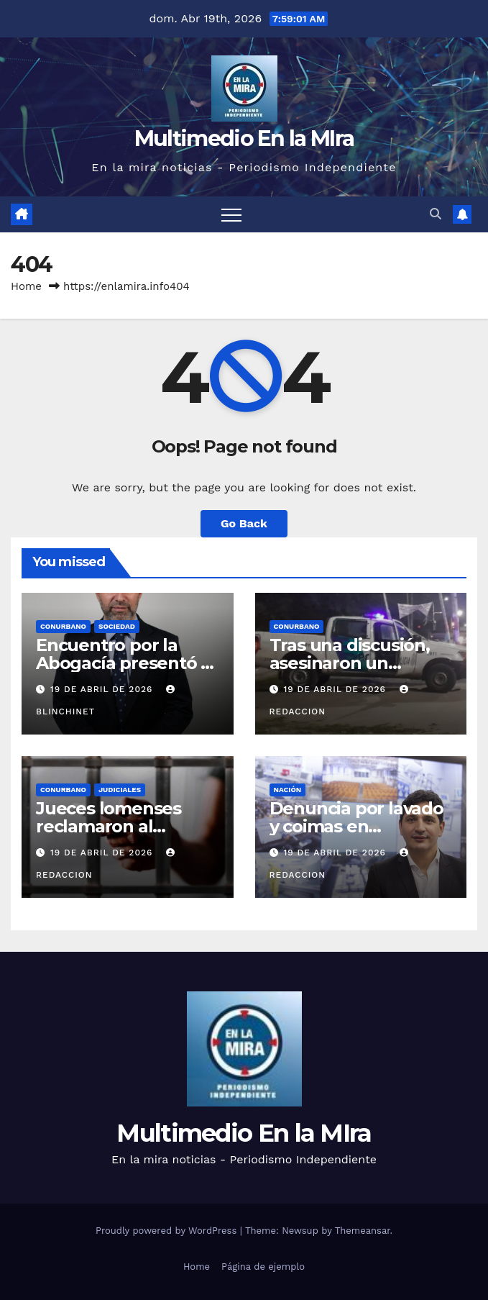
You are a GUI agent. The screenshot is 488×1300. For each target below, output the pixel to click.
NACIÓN (288, 790)
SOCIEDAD (116, 626)
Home (26, 286)
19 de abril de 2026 (103, 689)
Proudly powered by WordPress (168, 1230)
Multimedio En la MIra (244, 138)
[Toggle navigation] (231, 214)
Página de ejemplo (263, 1266)
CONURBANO (63, 626)
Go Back (244, 523)
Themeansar (362, 1230)
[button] (435, 214)
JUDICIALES (119, 790)
